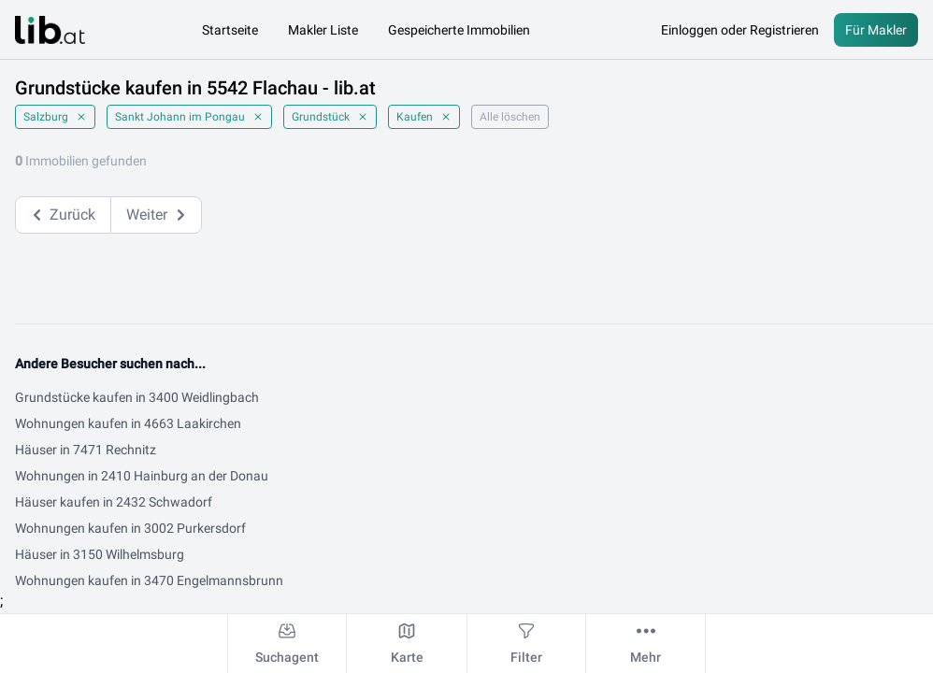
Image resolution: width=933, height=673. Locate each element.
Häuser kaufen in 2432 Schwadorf (113, 501)
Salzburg (55, 116)
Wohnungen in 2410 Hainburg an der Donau (141, 475)
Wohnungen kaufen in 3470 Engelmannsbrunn (149, 580)
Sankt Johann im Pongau (189, 116)
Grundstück (330, 116)
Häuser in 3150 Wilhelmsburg (99, 554)
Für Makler (876, 29)
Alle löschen (510, 116)
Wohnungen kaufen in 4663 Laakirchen (128, 423)
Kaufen (424, 116)
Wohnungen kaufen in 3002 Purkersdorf (130, 528)
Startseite (230, 29)
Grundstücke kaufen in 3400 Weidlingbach (137, 397)
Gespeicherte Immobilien (459, 29)
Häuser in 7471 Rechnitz (85, 449)
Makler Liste (323, 29)
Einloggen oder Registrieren (740, 29)
